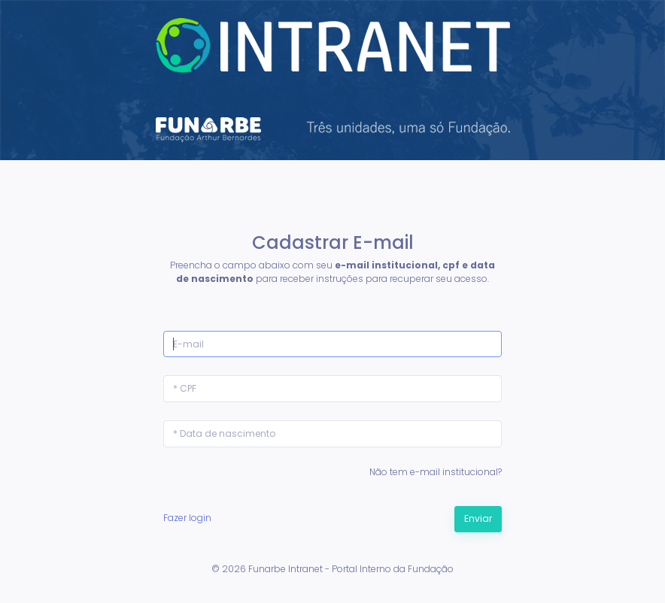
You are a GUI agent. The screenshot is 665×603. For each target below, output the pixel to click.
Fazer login (187, 517)
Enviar (478, 518)
